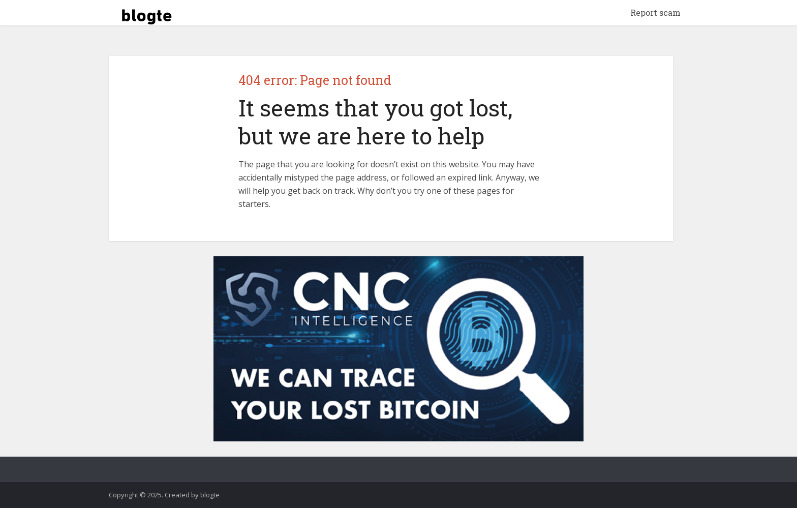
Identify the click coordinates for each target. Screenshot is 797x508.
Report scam (655, 12)
